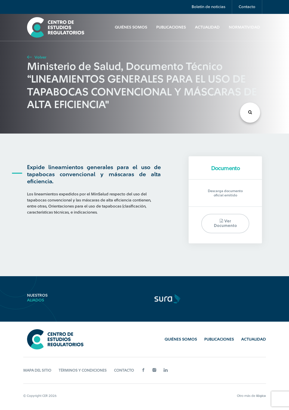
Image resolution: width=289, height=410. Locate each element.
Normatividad (244, 27)
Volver (36, 57)
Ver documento (225, 223)
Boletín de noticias (208, 7)
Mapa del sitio (37, 370)
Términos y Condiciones (83, 370)
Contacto (247, 7)
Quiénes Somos (131, 27)
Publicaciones (171, 27)
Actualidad (207, 27)
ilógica (261, 395)
